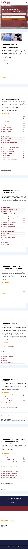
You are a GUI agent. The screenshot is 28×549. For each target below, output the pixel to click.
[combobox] (13, 17)
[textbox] (13, 16)
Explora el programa (14, 19)
